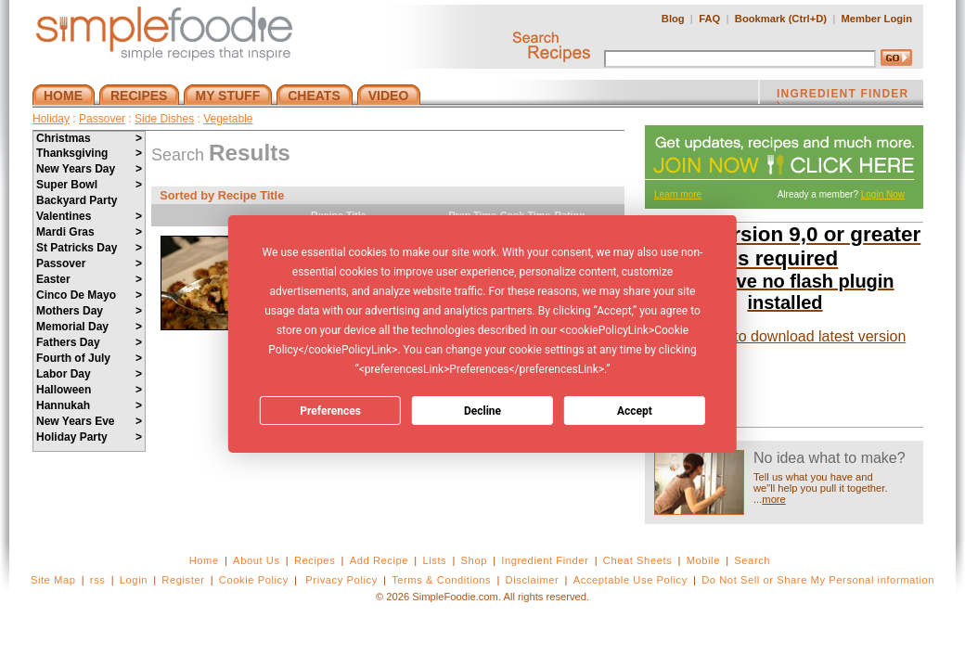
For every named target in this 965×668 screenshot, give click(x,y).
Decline (482, 411)
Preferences (330, 411)
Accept (634, 411)
